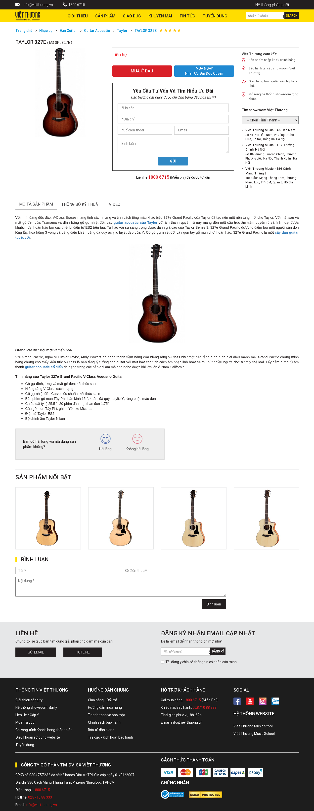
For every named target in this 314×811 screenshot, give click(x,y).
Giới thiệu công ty (29, 700)
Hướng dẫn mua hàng (105, 707)
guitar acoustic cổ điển (44, 367)
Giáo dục (132, 15)
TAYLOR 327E (146, 30)
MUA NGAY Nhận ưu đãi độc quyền (204, 71)
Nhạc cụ (45, 30)
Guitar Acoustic (97, 30)
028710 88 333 (205, 707)
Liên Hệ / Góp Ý (27, 715)
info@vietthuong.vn (38, 4)
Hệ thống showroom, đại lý (36, 707)
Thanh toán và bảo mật (106, 715)
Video (114, 204)
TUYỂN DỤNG (215, 15)
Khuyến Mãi (160, 15)
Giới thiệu (78, 15)
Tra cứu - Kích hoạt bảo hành (110, 737)
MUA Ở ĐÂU (142, 70)
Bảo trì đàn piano (101, 730)
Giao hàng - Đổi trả (102, 700)
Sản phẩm (105, 15)
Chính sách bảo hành (104, 722)
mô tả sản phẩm (36, 204)
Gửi (173, 161)
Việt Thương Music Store (253, 726)
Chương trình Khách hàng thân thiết (43, 730)
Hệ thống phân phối (272, 4)
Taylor (122, 30)
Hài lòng (105, 442)
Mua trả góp (25, 722)
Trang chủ (23, 30)
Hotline (83, 652)
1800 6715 (76, 4)
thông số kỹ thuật (80, 204)
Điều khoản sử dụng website (37, 737)
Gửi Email (36, 652)
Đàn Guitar (68, 30)
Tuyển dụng (24, 745)
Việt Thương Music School (254, 733)
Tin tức (187, 15)
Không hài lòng (137, 442)
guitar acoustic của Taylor (136, 222)
